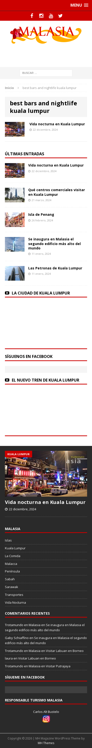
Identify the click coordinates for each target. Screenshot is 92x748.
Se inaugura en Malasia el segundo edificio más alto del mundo (54, 243)
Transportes (14, 594)
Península (12, 571)
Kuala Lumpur (15, 548)
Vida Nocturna (15, 602)
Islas (8, 540)
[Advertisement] (48, 55)
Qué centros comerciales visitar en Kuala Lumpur (56, 192)
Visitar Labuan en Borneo (65, 651)
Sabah (10, 579)
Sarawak (11, 587)
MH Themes (46, 743)
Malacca (11, 563)
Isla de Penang (41, 214)
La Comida (12, 556)
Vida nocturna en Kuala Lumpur (57, 124)
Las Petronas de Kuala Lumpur (55, 268)
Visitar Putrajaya (58, 666)
